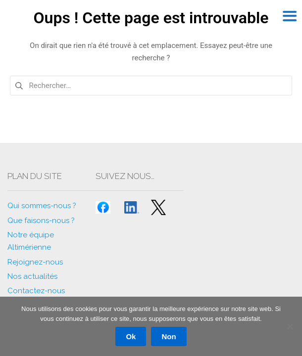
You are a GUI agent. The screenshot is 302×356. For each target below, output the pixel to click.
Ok (131, 336)
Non (168, 336)
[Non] (290, 326)
